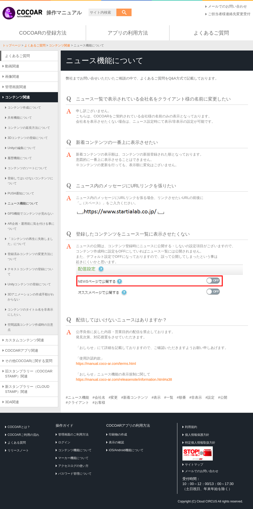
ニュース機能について (23, 203)
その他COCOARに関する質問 (28, 361)
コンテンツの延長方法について (29, 128)
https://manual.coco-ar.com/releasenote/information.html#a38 (124, 379)
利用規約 (191, 427)
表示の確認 (116, 442)
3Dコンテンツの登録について (28, 138)
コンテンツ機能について (75, 450)
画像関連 (12, 76)
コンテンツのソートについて (27, 168)
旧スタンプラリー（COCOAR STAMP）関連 (30, 373)
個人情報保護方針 (197, 435)
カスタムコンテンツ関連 (24, 340)
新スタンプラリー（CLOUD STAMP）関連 (27, 389)
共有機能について (20, 117)
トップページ (12, 45)
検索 (124, 12)
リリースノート (18, 450)
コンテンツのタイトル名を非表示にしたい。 (30, 312)
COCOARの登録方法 (43, 33)
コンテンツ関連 (59, 45)
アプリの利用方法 (128, 33)
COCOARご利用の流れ (23, 435)
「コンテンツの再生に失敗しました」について (30, 241)
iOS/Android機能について (126, 450)
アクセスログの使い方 (73, 466)
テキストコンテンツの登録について (30, 271)
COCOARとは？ (19, 427)
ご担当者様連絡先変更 (225, 14)
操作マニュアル (42, 12)
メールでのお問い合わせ (227, 6)
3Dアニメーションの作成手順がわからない (31, 297)
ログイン (64, 442)
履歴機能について (20, 158)
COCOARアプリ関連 (21, 350)
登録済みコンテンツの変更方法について (30, 256)
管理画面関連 (15, 87)
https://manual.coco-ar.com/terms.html (106, 364)
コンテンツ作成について (24, 107)
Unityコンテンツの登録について (29, 284)
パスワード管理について (75, 473)
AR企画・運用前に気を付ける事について (31, 226)
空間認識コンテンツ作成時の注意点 (30, 327)
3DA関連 (12, 402)
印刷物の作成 (118, 434)
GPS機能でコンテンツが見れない (30, 213)
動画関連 (12, 66)
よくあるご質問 (211, 33)
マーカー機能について (73, 458)
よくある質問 (17, 442)
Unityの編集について (22, 148)
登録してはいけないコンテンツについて (30, 180)
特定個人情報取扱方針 (200, 442)
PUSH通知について (21, 193)
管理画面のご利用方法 (73, 434)
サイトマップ (194, 464)
